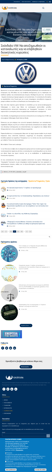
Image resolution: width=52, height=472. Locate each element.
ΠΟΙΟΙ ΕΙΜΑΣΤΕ (8, 402)
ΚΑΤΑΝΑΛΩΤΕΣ (8, 408)
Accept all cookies (40, 469)
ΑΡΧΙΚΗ (6, 400)
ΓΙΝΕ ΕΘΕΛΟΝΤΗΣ (26, 1)
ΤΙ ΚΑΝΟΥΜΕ (7, 405)
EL (47, 2)
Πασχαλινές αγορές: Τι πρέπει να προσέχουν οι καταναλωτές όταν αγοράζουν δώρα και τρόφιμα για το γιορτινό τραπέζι (34, 267)
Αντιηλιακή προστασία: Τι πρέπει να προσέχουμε (24, 188)
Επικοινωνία (25, 366)
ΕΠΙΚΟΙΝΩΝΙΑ (7, 413)
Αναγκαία (9, 453)
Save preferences (11, 469)
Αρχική (20, 40)
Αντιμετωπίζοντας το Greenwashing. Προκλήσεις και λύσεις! (28, 196)
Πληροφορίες (19, 450)
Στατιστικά (10, 461)
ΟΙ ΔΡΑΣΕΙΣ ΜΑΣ (28, 40)
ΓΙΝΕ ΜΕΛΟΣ (17, 1)
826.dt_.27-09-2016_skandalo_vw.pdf (15, 172)
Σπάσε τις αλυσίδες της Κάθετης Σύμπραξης (22, 213)
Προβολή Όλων (25, 325)
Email (4, 432)
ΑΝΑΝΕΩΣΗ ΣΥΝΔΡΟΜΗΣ (38, 1)
